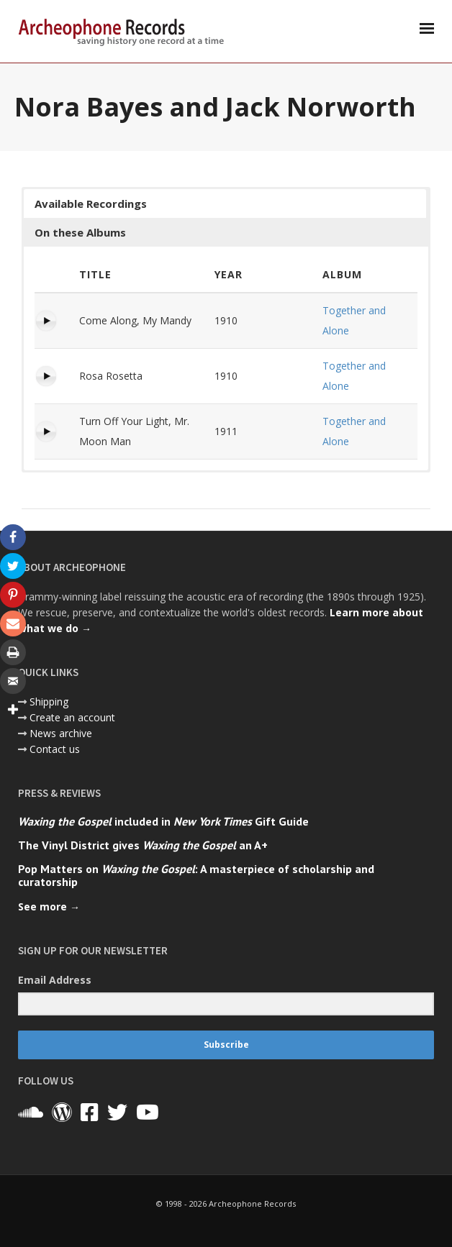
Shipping (49, 701)
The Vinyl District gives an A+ (143, 845)
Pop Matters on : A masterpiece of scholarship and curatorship (196, 875)
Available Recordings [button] (91, 203)
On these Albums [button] (80, 232)
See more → (49, 906)
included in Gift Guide (163, 821)
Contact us (55, 749)
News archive (61, 733)
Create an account (72, 717)
